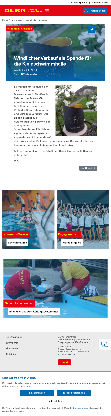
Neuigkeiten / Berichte (36, 20)
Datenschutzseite (81, 408)
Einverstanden (37, 392)
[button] (91, 29)
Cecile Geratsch (29, 74)
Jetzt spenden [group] (95, 11)
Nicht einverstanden (74, 392)
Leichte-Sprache (79, 2)
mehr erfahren (55, 401)
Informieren (16, 20)
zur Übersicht (88, 168)
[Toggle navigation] (47, 10)
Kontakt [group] (64, 362)
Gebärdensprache (98, 2)
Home (5, 20)
